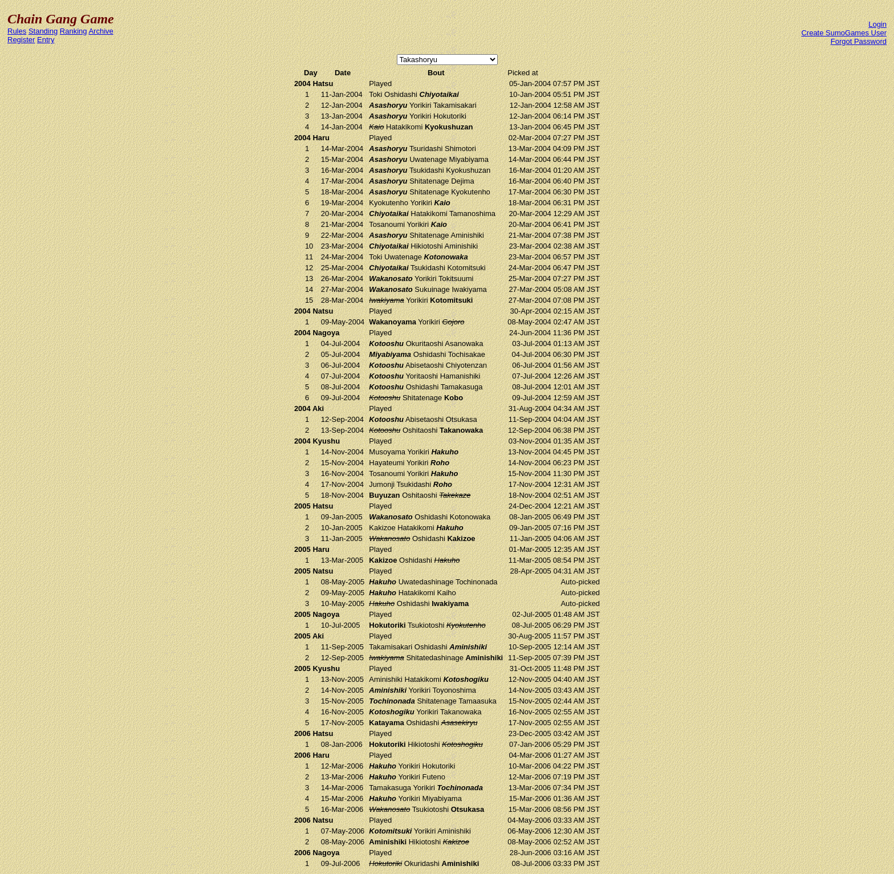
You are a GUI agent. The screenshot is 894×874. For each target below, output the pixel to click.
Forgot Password (859, 41)
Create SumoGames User (844, 33)
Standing (43, 31)
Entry (45, 39)
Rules (16, 31)
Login (877, 24)
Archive (100, 31)
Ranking (73, 31)
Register (21, 39)
